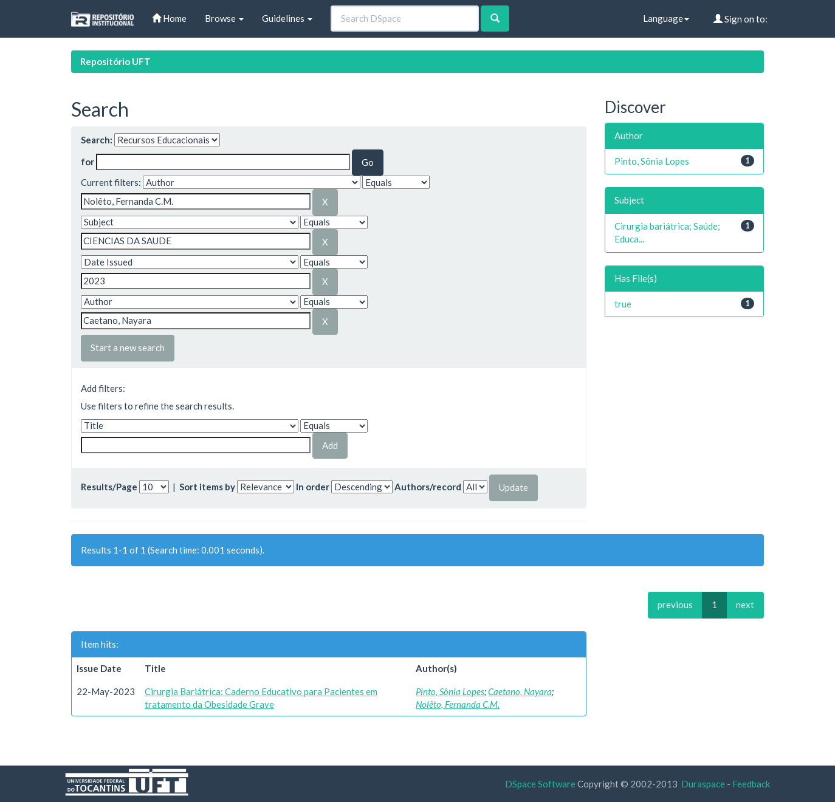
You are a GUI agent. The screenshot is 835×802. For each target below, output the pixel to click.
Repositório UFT (115, 61)
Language (666, 18)
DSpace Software (540, 783)
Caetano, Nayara (520, 691)
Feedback (751, 783)
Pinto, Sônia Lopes (450, 691)
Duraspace (703, 783)
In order (312, 486)
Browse (224, 18)
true (622, 303)
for (87, 161)
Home (169, 18)
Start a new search (128, 347)
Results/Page (109, 486)
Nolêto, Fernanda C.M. (458, 704)
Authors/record (427, 486)
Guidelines (287, 18)
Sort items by (207, 486)
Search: (96, 139)
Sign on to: (740, 18)
